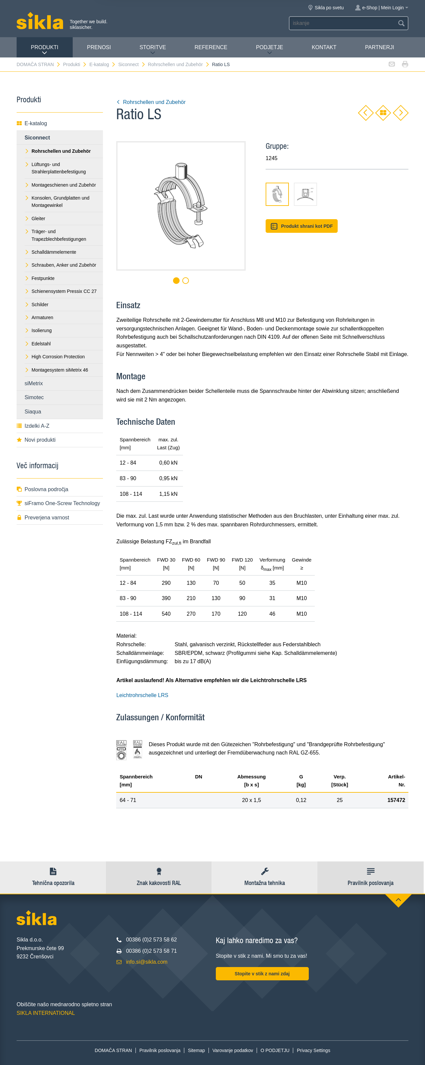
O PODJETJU (275, 1050)
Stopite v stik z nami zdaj (262, 973)
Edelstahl (38, 343)
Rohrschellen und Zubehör (179, 64)
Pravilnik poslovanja (160, 1050)
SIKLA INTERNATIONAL (46, 1013)
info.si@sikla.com (147, 962)
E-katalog (102, 64)
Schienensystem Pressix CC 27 (61, 291)
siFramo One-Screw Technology (58, 503)
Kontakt (324, 47)
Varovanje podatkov (232, 1050)
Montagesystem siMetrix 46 (56, 370)
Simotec (34, 397)
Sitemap (196, 1050)
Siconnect (131, 64)
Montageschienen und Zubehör (60, 185)
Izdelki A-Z (33, 426)
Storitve (152, 49)
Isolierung (38, 330)
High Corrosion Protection (55, 356)
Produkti (44, 49)
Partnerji (379, 47)
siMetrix (34, 383)
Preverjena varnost (43, 517)
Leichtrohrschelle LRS (142, 695)
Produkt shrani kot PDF (302, 226)
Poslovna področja (42, 489)
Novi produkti (36, 440)
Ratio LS (221, 64)
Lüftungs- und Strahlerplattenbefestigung (55, 168)
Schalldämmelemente (50, 252)
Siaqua (33, 411)
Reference (211, 47)
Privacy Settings (313, 1050)
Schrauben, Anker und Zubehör (60, 265)
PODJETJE (269, 49)
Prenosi (99, 47)
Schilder (36, 304)
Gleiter (35, 218)
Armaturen (39, 317)
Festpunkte (39, 278)
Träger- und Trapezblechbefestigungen (55, 235)
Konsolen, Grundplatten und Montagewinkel (57, 201)
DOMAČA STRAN (39, 64)
